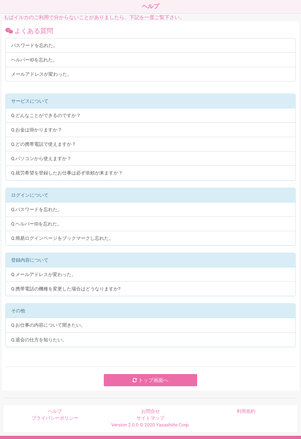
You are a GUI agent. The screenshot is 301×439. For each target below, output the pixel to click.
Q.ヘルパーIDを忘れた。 (36, 223)
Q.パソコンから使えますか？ (41, 158)
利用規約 (246, 411)
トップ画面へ (150, 380)
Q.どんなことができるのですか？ (46, 115)
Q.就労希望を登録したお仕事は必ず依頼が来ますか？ (67, 173)
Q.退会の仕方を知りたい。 (39, 339)
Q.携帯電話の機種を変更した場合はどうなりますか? (66, 288)
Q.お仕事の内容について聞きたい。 (48, 325)
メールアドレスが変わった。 (41, 74)
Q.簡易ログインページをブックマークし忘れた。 (62, 238)
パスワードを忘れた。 (34, 45)
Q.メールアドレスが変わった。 (43, 274)
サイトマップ (150, 418)
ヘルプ (55, 411)
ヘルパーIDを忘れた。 (34, 59)
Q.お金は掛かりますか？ (36, 129)
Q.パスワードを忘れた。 (36, 209)
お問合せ (150, 411)
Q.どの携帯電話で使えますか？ (43, 144)
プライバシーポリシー (55, 418)
